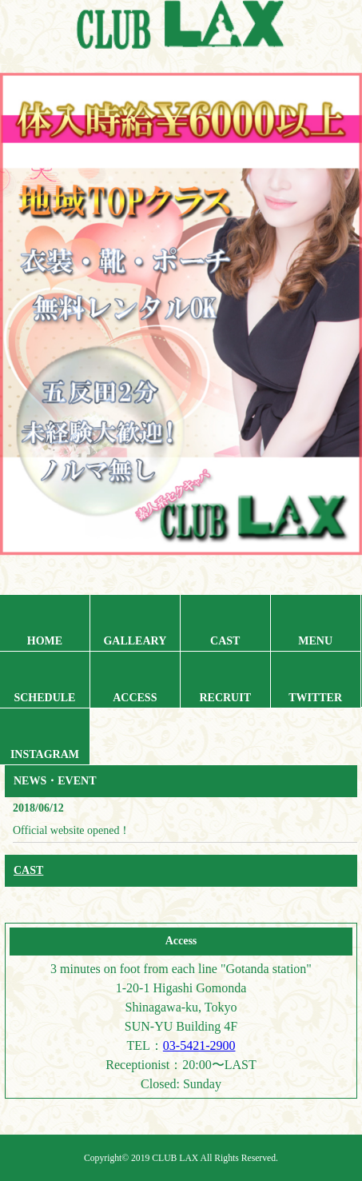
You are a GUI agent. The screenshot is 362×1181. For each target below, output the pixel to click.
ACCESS (135, 698)
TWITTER (315, 698)
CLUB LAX (175, 1158)
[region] (181, 330)
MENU (315, 641)
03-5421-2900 (199, 1045)
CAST (225, 641)
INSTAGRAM (44, 754)
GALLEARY (134, 641)
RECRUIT (225, 698)
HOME (44, 641)
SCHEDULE (44, 698)
